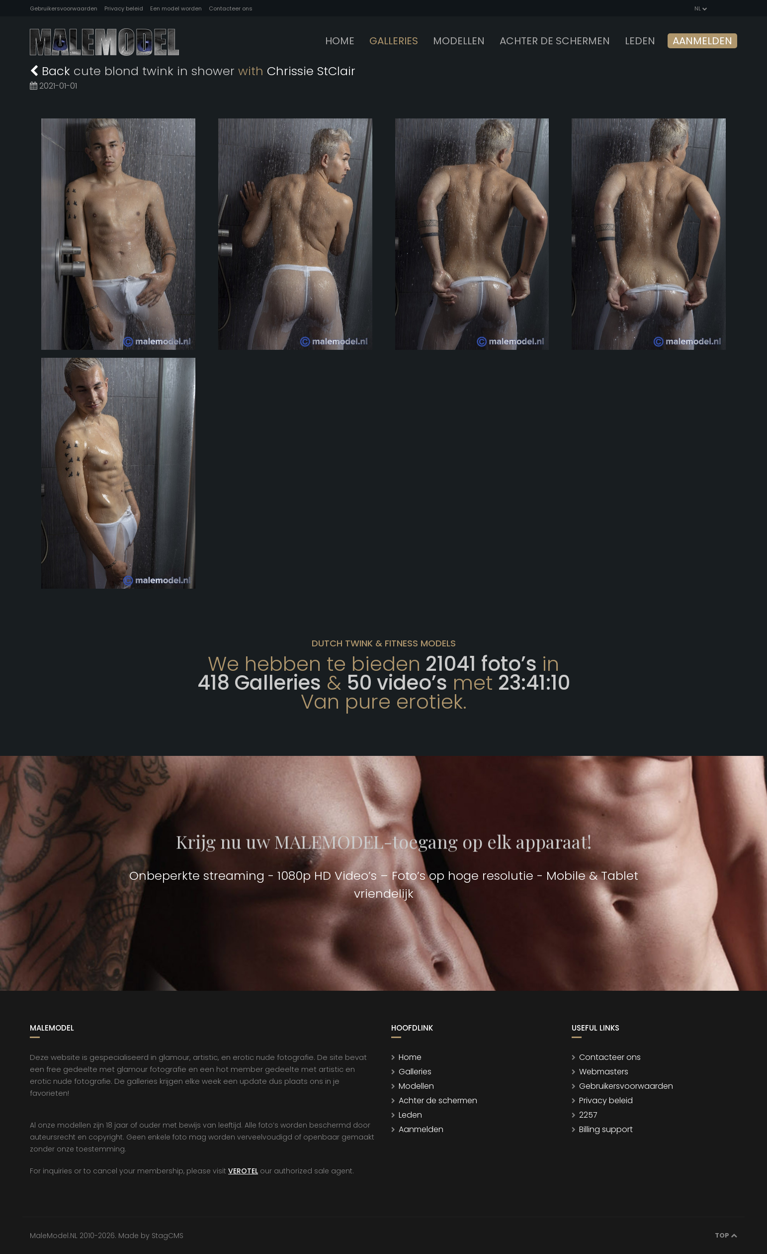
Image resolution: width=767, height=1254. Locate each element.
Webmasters (603, 1071)
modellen (459, 41)
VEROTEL (243, 1171)
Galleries (393, 41)
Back (52, 71)
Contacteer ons (231, 8)
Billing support (606, 1129)
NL (700, 8)
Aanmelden (702, 41)
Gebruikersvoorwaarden (63, 8)
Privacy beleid (123, 8)
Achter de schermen (555, 41)
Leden (410, 1115)
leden (640, 41)
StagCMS (167, 1236)
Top (726, 1235)
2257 (588, 1115)
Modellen (416, 1086)
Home (339, 41)
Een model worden (176, 8)
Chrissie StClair (311, 71)
